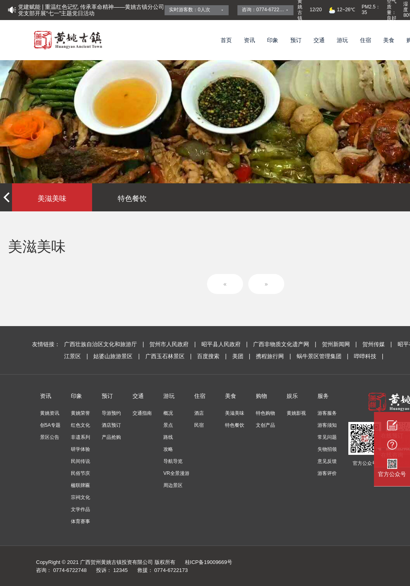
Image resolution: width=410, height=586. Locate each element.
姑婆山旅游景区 (117, 356)
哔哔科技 (369, 356)
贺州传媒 (377, 344)
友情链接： (46, 344)
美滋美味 (52, 199)
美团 (242, 356)
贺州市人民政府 (173, 344)
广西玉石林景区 (169, 356)
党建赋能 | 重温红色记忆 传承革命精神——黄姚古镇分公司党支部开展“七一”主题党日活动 (91, 10)
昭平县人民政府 (225, 344)
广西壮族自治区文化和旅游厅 (104, 344)
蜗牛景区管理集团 (323, 356)
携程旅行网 (274, 356)
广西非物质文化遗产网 (285, 344)
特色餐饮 (132, 199)
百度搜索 (212, 356)
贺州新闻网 (340, 344)
